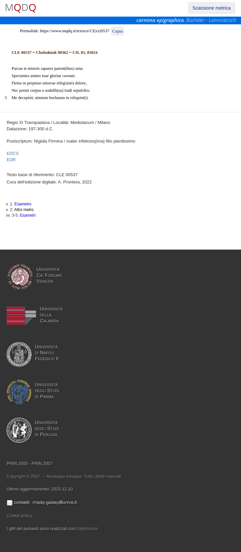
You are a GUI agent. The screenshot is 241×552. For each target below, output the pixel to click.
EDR (11, 159)
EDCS (13, 153)
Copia (117, 31)
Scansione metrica (212, 8)
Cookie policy (19, 515)
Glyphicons (87, 528)
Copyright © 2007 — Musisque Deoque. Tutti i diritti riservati (64, 476)
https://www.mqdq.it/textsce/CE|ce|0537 (74, 30)
